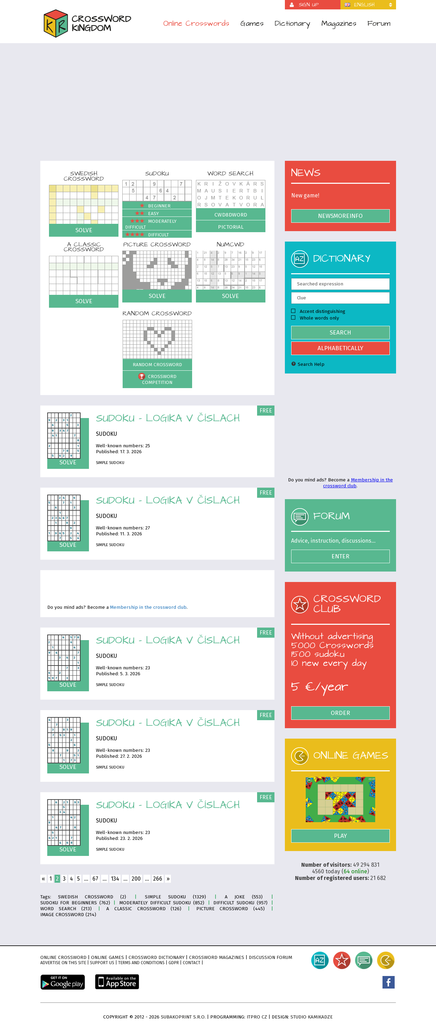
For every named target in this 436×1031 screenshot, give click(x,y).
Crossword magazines (216, 957)
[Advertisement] (218, 106)
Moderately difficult (150, 224)
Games (252, 23)
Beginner (148, 206)
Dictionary (292, 23)
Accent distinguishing (318, 311)
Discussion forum (270, 957)
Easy (142, 214)
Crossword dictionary (156, 957)
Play (340, 836)
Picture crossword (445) (230, 909)
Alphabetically (340, 348)
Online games (107, 957)
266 (157, 878)
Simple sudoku (110, 462)
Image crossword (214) (68, 915)
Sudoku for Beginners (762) (75, 903)
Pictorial (231, 227)
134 (115, 878)
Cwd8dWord (230, 215)
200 (136, 878)
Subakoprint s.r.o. (183, 1017)
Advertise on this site (63, 962)
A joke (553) (244, 897)
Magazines (338, 23)
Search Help (307, 364)
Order (340, 713)
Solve (83, 230)
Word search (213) (66, 909)
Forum (379, 23)
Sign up (309, 4)
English (364, 4)
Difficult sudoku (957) (240, 903)
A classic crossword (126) (143, 909)
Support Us (102, 962)
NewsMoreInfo (340, 216)
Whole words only (315, 318)
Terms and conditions (141, 962)
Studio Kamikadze (311, 1017)
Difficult (147, 235)
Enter (340, 556)
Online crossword (63, 957)
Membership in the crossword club (148, 607)
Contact (191, 962)
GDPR (173, 962)
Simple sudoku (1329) (175, 897)
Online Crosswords (196, 23)
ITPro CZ (257, 1017)
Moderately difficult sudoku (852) (161, 903)
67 (95, 878)
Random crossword (157, 365)
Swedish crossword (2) (92, 897)
